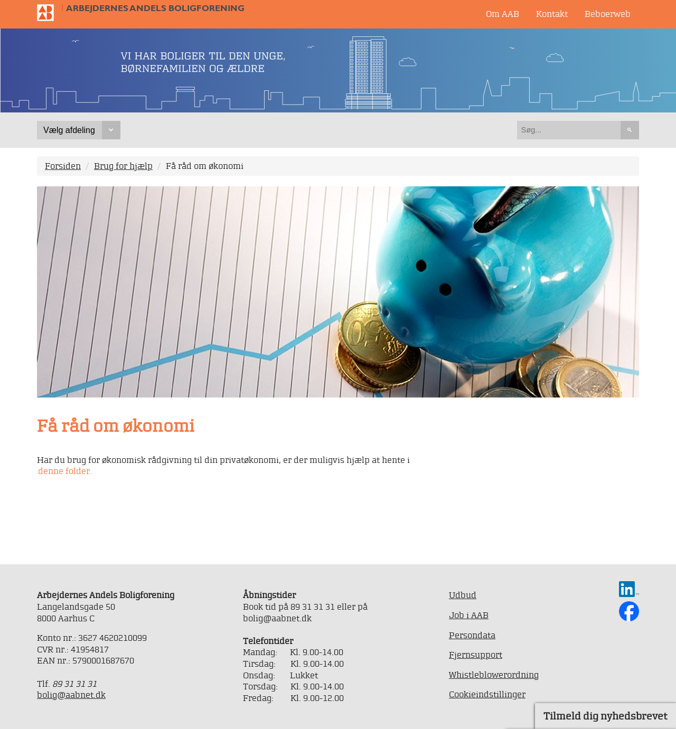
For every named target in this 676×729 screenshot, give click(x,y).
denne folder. (65, 471)
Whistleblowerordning (494, 674)
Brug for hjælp (123, 165)
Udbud (462, 595)
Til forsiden (49, 12)
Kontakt (552, 13)
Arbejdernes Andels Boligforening (155, 8)
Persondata (472, 635)
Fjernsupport (475, 654)
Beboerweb (608, 13)
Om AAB (502, 13)
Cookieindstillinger (487, 694)
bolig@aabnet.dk (71, 694)
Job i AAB (469, 615)
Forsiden (63, 165)
